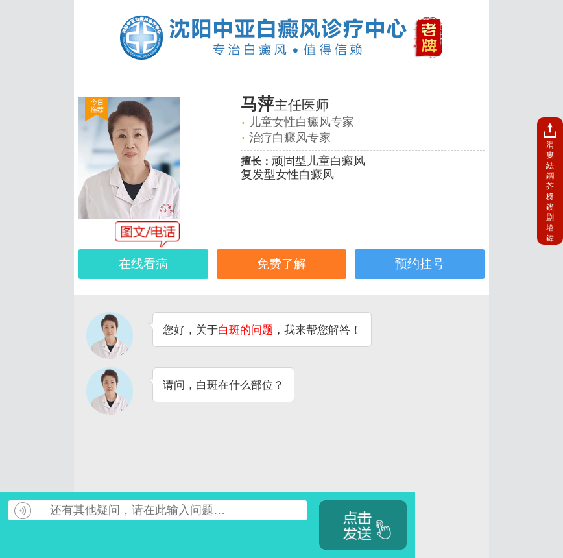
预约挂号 (419, 264)
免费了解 (281, 264)
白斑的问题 (245, 330)
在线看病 (143, 264)
